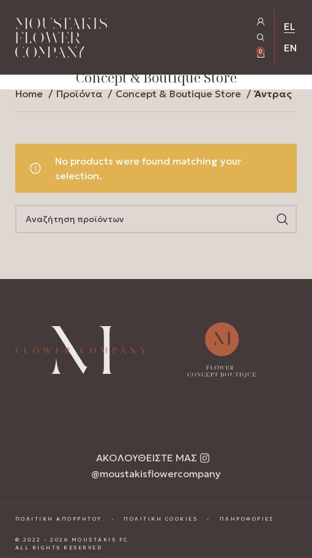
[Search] (156, 219)
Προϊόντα (80, 93)
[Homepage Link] (61, 40)
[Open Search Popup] (261, 38)
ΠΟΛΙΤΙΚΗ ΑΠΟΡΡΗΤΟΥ (58, 519)
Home (30, 93)
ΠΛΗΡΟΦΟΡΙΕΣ (247, 519)
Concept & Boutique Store (179, 93)
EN (290, 48)
